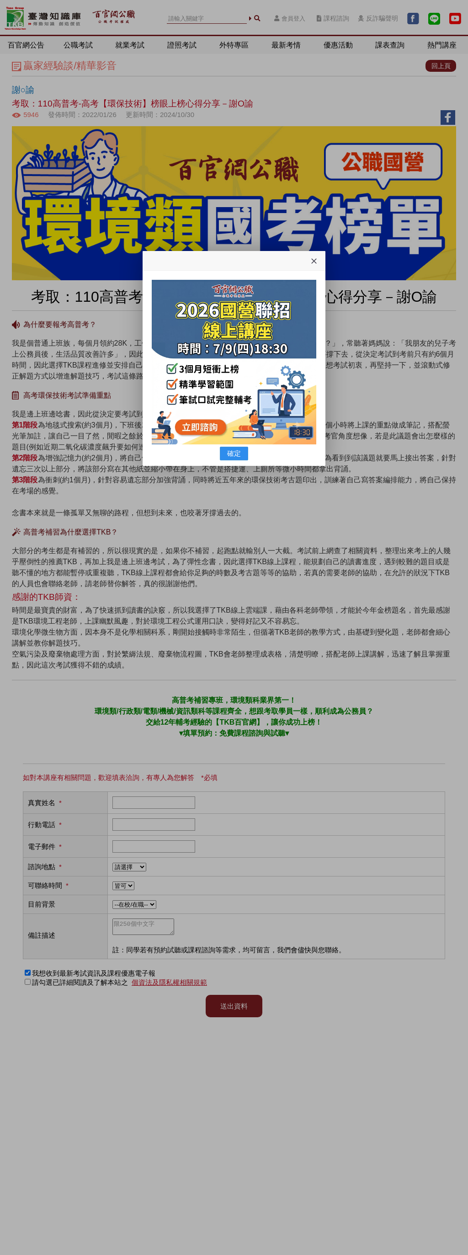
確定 (234, 453)
